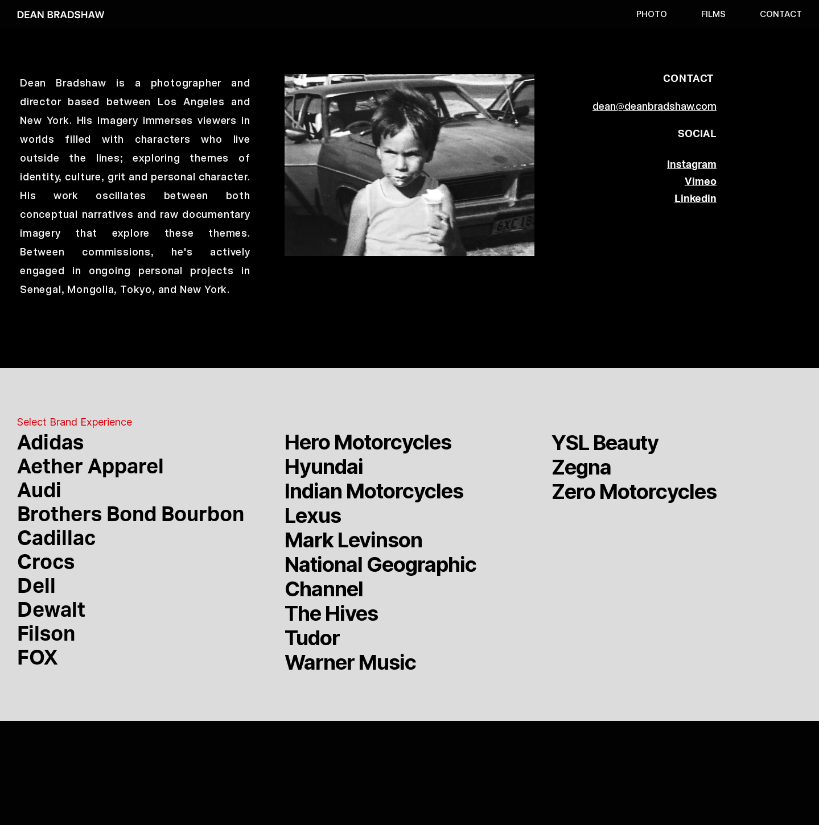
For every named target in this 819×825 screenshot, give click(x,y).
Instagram (610, 777)
